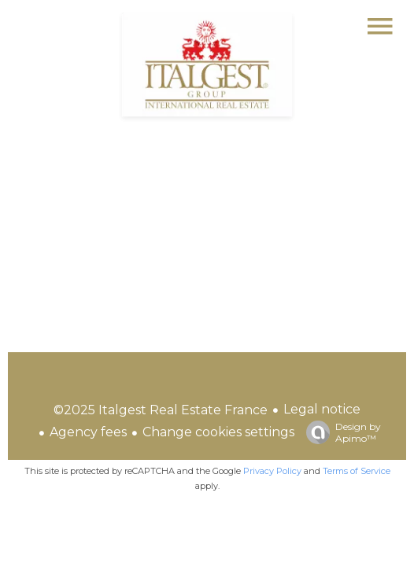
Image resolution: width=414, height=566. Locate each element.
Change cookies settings (218, 431)
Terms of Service (356, 470)
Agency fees (88, 431)
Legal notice (321, 409)
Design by (339, 432)
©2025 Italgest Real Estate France (161, 409)
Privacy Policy (272, 470)
